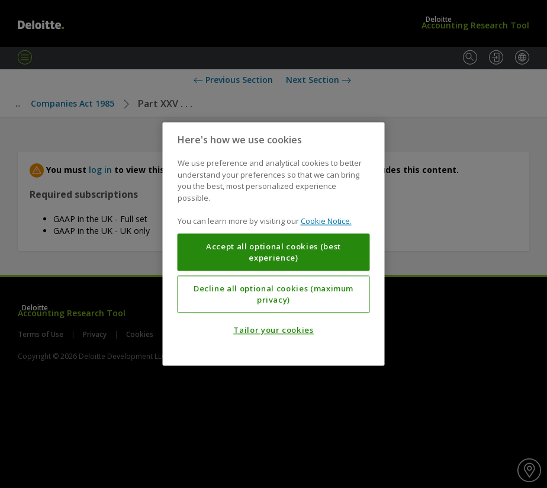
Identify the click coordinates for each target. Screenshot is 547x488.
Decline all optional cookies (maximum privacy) (273, 294)
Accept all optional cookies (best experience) (273, 252)
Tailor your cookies (273, 330)
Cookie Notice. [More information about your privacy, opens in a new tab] (326, 221)
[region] (274, 243)
